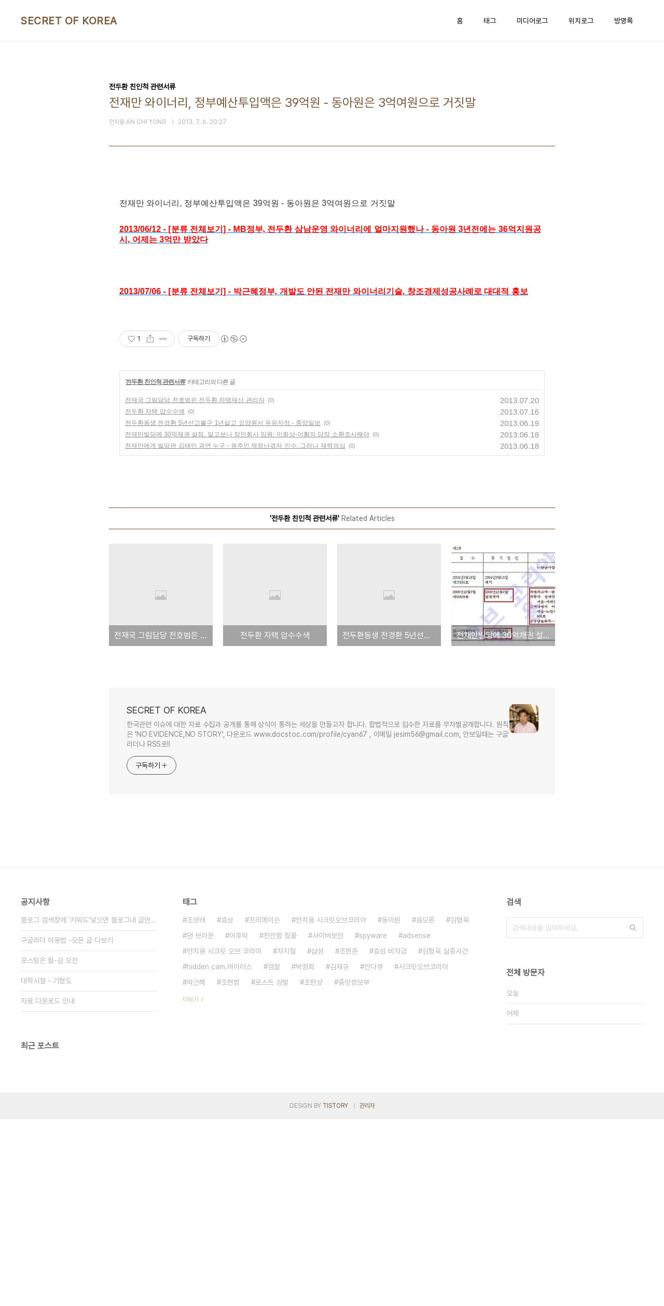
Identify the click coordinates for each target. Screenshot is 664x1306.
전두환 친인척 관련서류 (155, 568)
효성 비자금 (390, 1138)
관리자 (367, 1292)
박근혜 (196, 1169)
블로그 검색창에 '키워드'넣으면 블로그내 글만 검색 (89, 1107)
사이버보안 (327, 1122)
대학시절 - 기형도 (46, 1167)
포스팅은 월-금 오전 (49, 1147)
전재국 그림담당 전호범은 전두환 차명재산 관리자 (195, 586)
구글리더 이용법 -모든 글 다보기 (67, 1127)
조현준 (348, 1138)
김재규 (339, 1153)
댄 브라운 (200, 1122)
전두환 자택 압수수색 (155, 598)
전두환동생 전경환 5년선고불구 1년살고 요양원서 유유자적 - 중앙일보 (223, 609)
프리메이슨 (264, 1107)
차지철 (286, 1138)
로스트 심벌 (271, 1169)
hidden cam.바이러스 (219, 1153)
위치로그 (581, 21)
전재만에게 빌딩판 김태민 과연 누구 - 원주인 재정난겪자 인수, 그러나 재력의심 (235, 632)
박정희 (305, 1153)
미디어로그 (532, 21)
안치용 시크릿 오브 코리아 (224, 1138)
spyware (373, 1122)
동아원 (391, 1107)
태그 (489, 21)
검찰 (274, 1153)
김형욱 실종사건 (445, 1138)
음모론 (425, 1107)
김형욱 (459, 1107)
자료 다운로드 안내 (48, 1188)
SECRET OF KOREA (69, 21)
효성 (227, 1107)
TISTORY (335, 1292)
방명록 (623, 21)
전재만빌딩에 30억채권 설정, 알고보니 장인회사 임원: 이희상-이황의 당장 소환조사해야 (247, 621)
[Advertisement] (332, 286)
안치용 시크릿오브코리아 (331, 1107)
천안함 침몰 (280, 1122)
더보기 (190, 1186)
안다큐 (373, 1153)
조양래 (196, 1107)
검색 (633, 1114)
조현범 (230, 1169)
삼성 (317, 1138)
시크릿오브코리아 (423, 1153)
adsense (417, 1122)
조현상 (313, 1169)
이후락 (238, 1122)
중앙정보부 (353, 1169)
